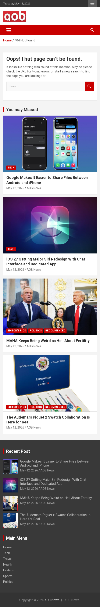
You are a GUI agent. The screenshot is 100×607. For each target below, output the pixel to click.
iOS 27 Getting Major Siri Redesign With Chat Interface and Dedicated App (53, 482)
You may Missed (22, 109)
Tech (11, 167)
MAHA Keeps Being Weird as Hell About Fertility (48, 340)
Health (7, 564)
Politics (36, 330)
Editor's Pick (17, 330)
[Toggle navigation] (8, 30)
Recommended (55, 330)
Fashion (8, 570)
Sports (7, 576)
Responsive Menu (92, 3)
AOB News (34, 188)
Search (89, 86)
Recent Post (18, 451)
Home (7, 547)
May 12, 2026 (15, 188)
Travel (7, 559)
